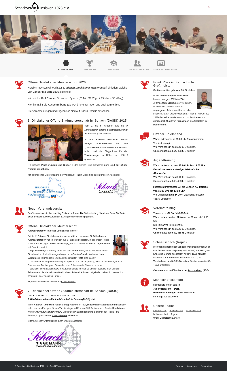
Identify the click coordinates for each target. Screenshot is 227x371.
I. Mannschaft (160, 310)
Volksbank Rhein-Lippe (76, 174)
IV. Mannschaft (160, 314)
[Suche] (208, 7)
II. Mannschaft (176, 310)
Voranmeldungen (42, 111)
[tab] (66, 67)
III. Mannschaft (193, 310)
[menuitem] (208, 7)
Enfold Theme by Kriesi (60, 366)
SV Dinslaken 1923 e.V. (37, 366)
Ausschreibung (57, 104)
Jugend (174, 314)
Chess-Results (89, 111)
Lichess (176, 318)
